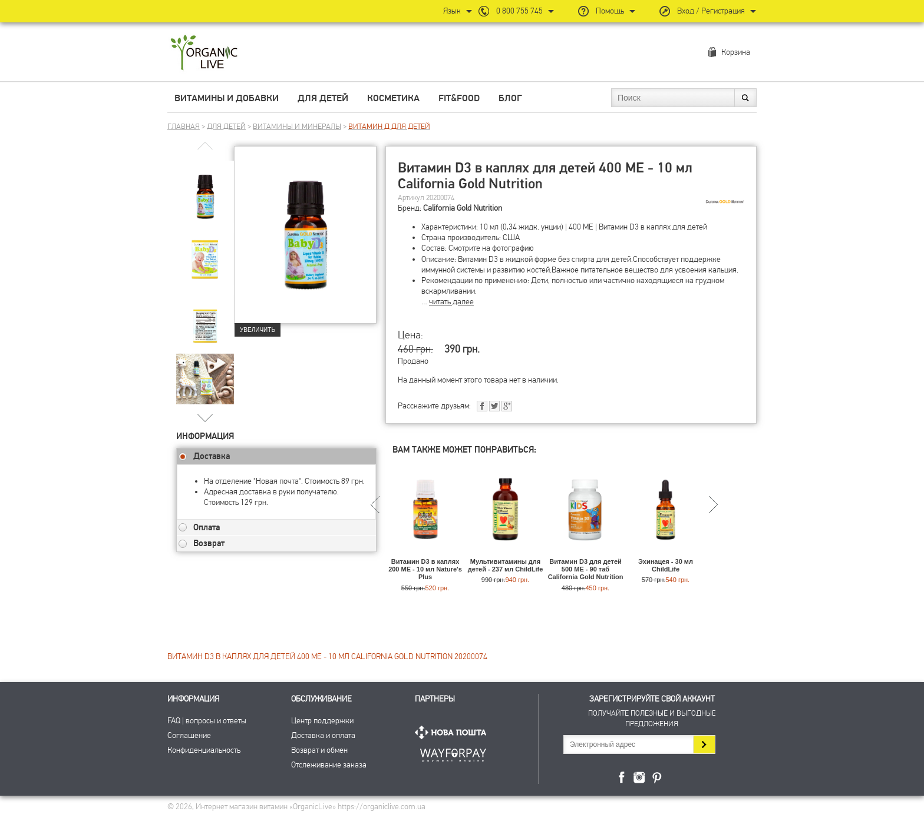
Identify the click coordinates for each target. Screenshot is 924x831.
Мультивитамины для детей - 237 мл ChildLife (505, 565)
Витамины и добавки (226, 98)
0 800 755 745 (519, 11)
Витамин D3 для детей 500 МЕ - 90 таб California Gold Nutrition (585, 569)
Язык (452, 11)
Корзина (735, 52)
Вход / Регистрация (711, 11)
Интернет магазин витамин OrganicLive (204, 53)
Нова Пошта (453, 732)
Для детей (323, 98)
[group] (205, 189)
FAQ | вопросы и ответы (206, 721)
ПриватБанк (453, 753)
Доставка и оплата (323, 735)
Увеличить (257, 330)
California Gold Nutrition (462, 208)
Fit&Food (459, 98)
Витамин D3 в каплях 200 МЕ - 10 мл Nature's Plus (425, 569)
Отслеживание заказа (329, 765)
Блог (510, 98)
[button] (205, 417)
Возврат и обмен (319, 750)
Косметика (393, 98)
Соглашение (189, 735)
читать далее (451, 302)
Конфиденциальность (203, 750)
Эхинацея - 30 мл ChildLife (665, 565)
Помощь (610, 11)
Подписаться (704, 744)
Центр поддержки (322, 721)
